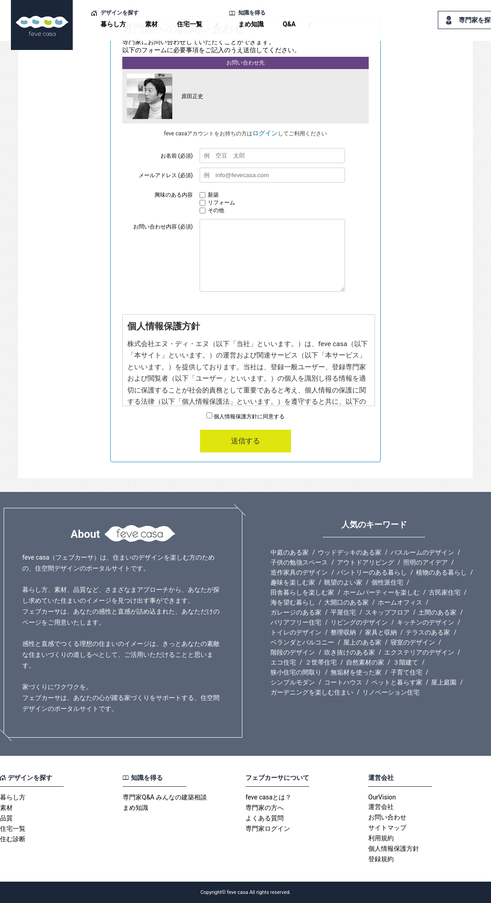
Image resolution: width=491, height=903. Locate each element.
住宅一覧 (189, 24)
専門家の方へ (265, 807)
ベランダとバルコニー (302, 642)
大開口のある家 (346, 602)
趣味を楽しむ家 (293, 582)
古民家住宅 (445, 592)
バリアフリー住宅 (296, 622)
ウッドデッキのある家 (349, 552)
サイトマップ (387, 827)
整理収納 (343, 632)
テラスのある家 (428, 632)
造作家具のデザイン (299, 572)
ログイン (265, 133)
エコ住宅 (283, 662)
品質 (6, 818)
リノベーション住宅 (391, 692)
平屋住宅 (343, 612)
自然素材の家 (365, 662)
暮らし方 (113, 24)
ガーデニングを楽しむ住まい (312, 692)
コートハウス (343, 682)
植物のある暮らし (441, 572)
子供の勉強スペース (299, 562)
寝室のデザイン (413, 642)
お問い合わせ (387, 817)
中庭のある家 (290, 552)
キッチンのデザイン (425, 622)
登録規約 (381, 859)
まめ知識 (251, 24)
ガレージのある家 (296, 612)
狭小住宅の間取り (296, 672)
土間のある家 (437, 612)
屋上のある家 (362, 642)
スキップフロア (387, 612)
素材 (151, 24)
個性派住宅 (387, 582)
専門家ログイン (268, 828)
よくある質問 (265, 818)
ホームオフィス (400, 602)
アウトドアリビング (365, 562)
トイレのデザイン (296, 632)
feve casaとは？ (268, 797)
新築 (209, 195)
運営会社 (381, 806)
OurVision (382, 797)
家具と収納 (381, 632)
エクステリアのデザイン (419, 652)
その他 (212, 210)
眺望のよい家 (343, 582)
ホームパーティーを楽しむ (381, 592)
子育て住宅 (406, 672)
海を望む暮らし (293, 602)
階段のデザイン (293, 652)
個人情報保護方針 (393, 848)
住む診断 (12, 839)
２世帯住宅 (321, 662)
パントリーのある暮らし (372, 572)
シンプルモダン (293, 682)
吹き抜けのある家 (349, 652)
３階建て (405, 662)
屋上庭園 (443, 682)
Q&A (289, 24)
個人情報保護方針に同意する (245, 416)
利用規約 (381, 838)
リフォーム (217, 202)
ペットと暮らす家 (396, 682)
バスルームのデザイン (422, 552)
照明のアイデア (425, 562)
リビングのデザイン (359, 622)
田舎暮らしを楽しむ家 (302, 592)
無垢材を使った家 (356, 672)
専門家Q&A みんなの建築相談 (165, 797)
